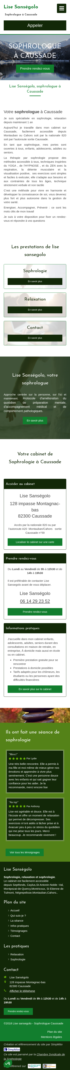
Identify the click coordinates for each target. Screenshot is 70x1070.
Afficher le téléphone (22, 990)
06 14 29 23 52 (35, 601)
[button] (7, 1063)
